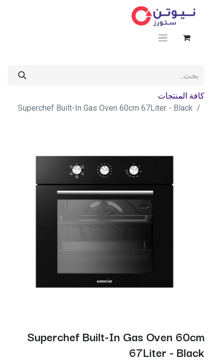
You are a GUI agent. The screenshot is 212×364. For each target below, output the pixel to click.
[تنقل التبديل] (163, 37)
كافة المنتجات (181, 96)
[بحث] (22, 75)
